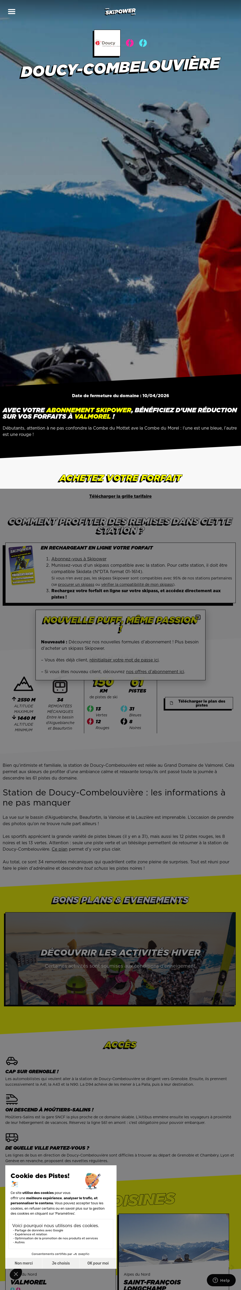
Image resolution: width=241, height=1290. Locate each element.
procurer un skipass (76, 584)
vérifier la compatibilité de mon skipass (137, 584)
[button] (11, 11)
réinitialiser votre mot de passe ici (124, 660)
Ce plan (60, 849)
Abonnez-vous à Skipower (78, 559)
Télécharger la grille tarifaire (120, 496)
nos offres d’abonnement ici (155, 671)
